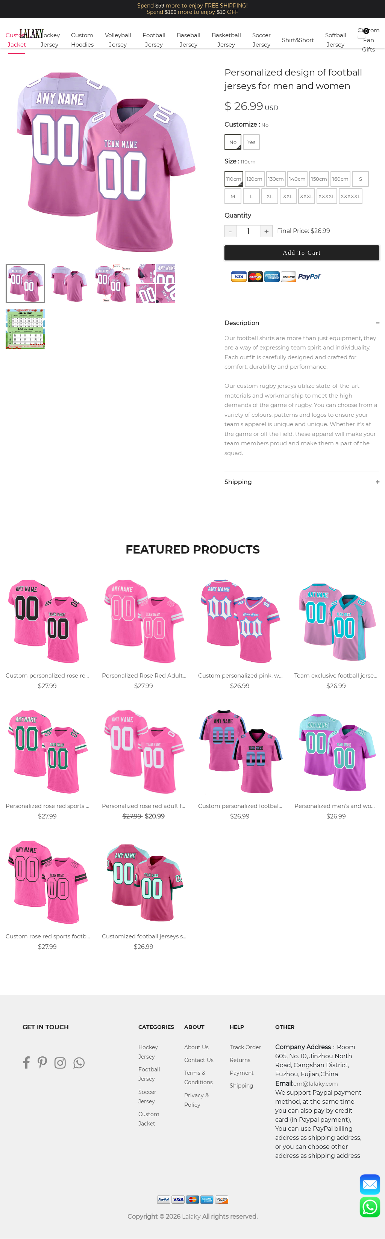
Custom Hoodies (82, 40)
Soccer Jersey (261, 40)
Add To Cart (302, 253)
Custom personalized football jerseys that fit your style (240, 806)
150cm (319, 179)
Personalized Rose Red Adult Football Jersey (144, 675)
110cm (234, 181)
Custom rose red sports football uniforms (48, 937)
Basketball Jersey (226, 40)
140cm (297, 179)
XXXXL (326, 196)
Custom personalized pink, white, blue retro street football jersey (240, 675)
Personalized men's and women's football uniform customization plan (336, 806)
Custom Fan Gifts (369, 40)
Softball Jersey (335, 40)
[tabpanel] (105, 161)
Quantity (237, 215)
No (235, 144)
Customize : (246, 124)
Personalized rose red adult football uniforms (144, 806)
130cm (276, 179)
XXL (288, 196)
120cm (254, 179)
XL (270, 196)
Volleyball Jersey (118, 40)
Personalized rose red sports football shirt (48, 806)
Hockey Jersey (49, 40)
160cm (340, 179)
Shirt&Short (298, 40)
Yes (251, 142)
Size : (240, 161)
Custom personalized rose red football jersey (48, 675)
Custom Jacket (17, 40)
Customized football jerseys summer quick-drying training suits (144, 937)
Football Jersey (153, 40)
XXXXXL (351, 196)
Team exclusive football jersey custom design (336, 675)
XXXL (306, 196)
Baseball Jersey (188, 40)
